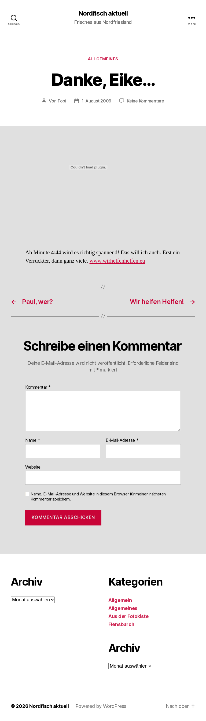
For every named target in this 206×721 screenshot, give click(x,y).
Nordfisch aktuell (102, 13)
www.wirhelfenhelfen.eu (117, 260)
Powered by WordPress (101, 706)
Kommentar (38, 387)
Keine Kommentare (145, 101)
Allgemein (120, 600)
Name (32, 440)
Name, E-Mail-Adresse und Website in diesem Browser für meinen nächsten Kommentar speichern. (98, 496)
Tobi (61, 101)
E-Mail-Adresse (122, 440)
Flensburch (121, 624)
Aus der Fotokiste (128, 616)
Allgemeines (103, 59)
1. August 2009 (96, 101)
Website (33, 466)
